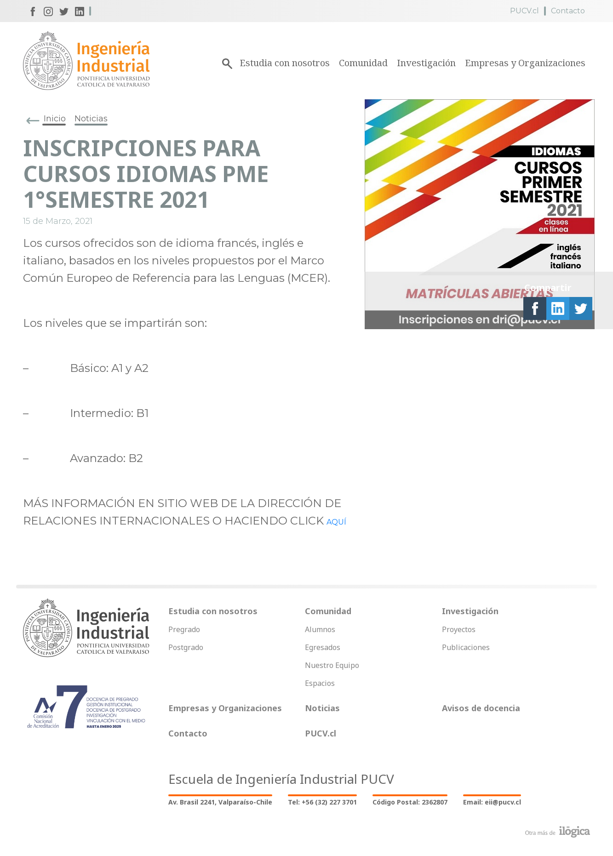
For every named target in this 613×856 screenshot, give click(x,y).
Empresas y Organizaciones (525, 63)
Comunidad (363, 63)
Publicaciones (466, 647)
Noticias (91, 119)
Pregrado (184, 629)
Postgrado (185, 647)
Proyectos (459, 629)
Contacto (568, 10)
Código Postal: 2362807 (409, 802)
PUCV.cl (524, 10)
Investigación (426, 63)
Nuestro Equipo (332, 665)
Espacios (320, 683)
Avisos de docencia (481, 707)
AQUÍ (336, 522)
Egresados (322, 647)
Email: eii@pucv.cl (492, 802)
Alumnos (320, 629)
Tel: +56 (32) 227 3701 (322, 802)
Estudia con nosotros (285, 63)
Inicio (55, 119)
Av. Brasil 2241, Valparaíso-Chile (220, 802)
